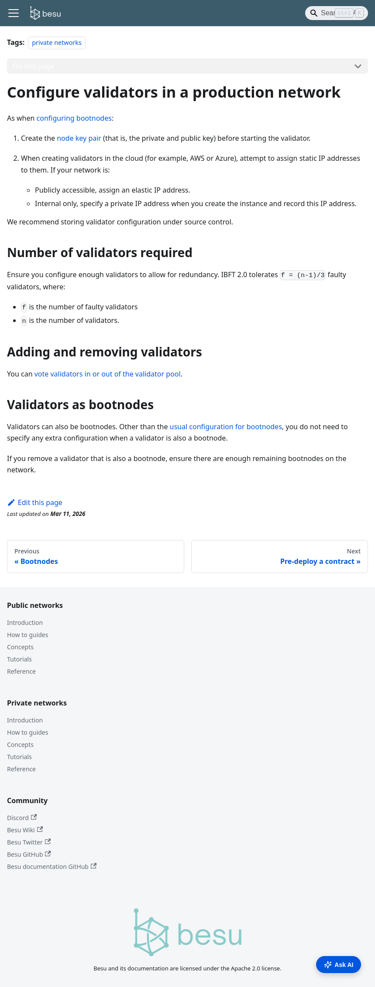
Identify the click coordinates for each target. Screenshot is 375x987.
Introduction (25, 622)
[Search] (336, 13)
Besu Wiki (25, 830)
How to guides (27, 635)
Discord (22, 818)
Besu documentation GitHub (51, 866)
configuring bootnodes (74, 118)
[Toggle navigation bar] (13, 13)
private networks (57, 42)
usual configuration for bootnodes (226, 426)
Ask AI (338, 965)
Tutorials (19, 659)
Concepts (20, 647)
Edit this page (34, 502)
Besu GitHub (29, 854)
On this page (34, 66)
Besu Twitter (29, 842)
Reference (21, 671)
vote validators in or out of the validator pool (107, 374)
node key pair (79, 138)
